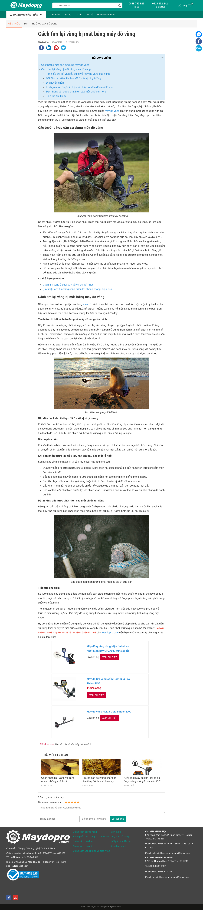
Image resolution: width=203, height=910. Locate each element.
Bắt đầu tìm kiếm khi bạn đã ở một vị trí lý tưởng (73, 78)
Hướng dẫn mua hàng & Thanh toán (91, 836)
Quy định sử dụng (120, 836)
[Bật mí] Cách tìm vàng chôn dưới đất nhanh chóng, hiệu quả (77, 289)
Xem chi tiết (109, 657)
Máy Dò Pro (43, 42)
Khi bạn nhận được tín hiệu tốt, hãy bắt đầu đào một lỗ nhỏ (80, 87)
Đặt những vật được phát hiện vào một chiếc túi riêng (76, 91)
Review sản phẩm (106, 14)
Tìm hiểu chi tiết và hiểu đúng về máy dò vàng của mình (78, 73)
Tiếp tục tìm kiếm (56, 96)
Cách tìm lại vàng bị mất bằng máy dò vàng (66, 69)
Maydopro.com (110, 632)
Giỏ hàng (185, 5)
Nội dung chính (101, 57)
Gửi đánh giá (118, 818)
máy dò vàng (112, 111)
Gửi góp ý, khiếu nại (121, 841)
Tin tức (78, 14)
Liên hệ (89, 14)
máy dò (87, 304)
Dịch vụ (67, 14)
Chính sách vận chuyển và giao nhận (91, 851)
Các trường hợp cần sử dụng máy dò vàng (65, 65)
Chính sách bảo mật (83, 846)
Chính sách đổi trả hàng (85, 832)
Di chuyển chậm (55, 82)
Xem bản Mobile (119, 846)
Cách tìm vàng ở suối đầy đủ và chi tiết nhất (68, 284)
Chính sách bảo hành (83, 841)
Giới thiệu (55, 14)
